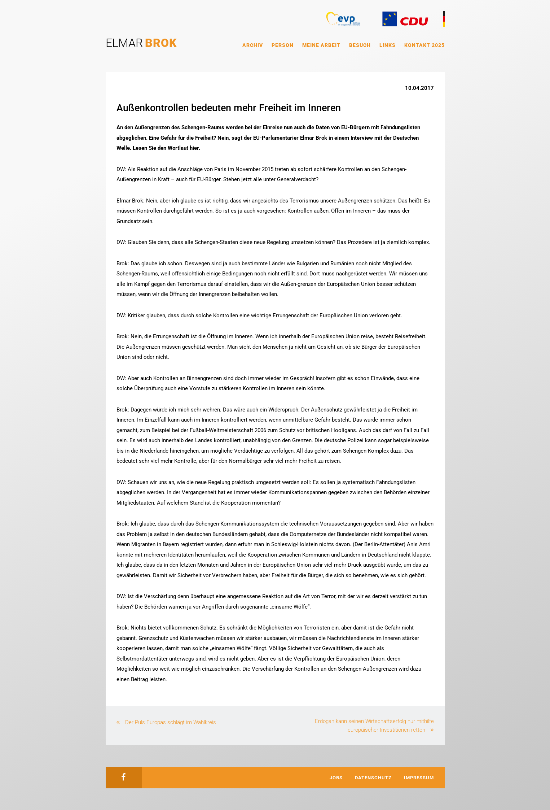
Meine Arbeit (321, 45)
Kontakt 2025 (424, 45)
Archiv (252, 45)
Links (387, 45)
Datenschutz (373, 777)
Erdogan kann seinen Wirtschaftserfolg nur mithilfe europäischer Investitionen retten (374, 725)
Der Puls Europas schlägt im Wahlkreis (170, 722)
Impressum (419, 777)
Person (283, 45)
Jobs (336, 777)
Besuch (360, 45)
